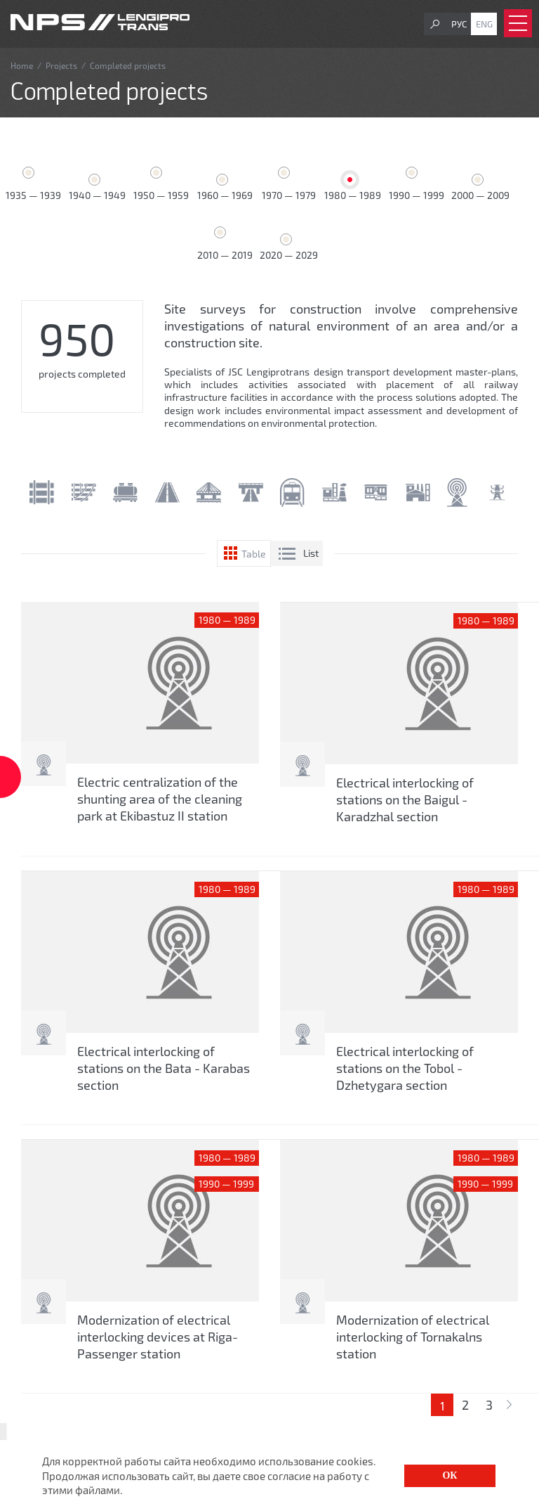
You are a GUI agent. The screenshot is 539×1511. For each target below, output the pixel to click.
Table (253, 554)
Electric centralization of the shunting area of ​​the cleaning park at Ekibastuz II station (159, 798)
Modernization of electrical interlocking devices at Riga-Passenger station (157, 1336)
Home (22, 65)
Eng (484, 24)
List (311, 553)
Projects (61, 65)
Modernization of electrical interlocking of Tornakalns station (412, 1336)
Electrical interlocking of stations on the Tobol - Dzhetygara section (405, 1068)
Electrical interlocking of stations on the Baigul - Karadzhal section (405, 799)
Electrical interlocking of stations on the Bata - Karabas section (163, 1068)
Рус (459, 24)
